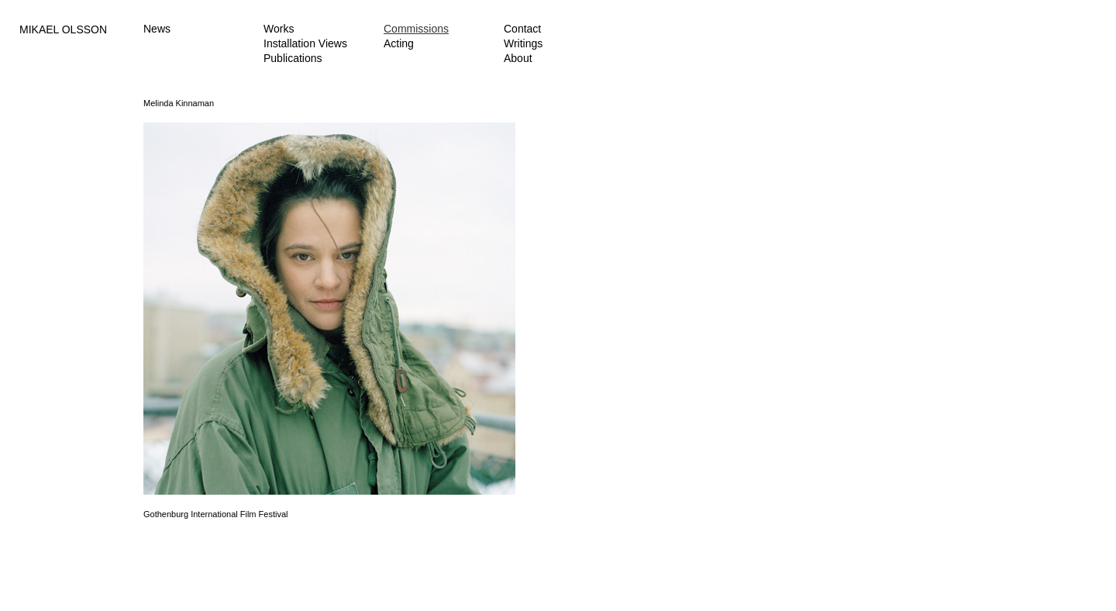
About (518, 58)
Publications (293, 58)
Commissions (416, 28)
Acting (399, 43)
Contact (522, 28)
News (156, 28)
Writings (523, 43)
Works (279, 28)
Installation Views (305, 43)
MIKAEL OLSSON (63, 29)
